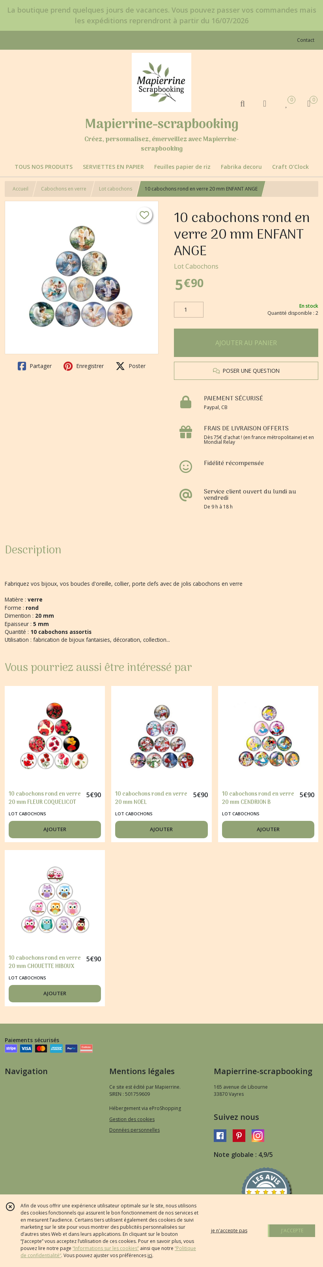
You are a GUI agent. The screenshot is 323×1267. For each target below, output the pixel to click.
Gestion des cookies (132, 1119)
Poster (131, 366)
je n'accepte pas (229, 1230)
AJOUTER (54, 829)
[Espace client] (264, 103)
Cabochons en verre (63, 188)
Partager (35, 366)
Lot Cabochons (196, 266)
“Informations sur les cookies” (106, 1248)
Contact (305, 40)
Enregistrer (83, 366)
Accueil (20, 188)
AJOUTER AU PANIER (246, 342)
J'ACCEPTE (292, 1230)
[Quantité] (189, 310)
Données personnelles (134, 1130)
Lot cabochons (115, 188)
